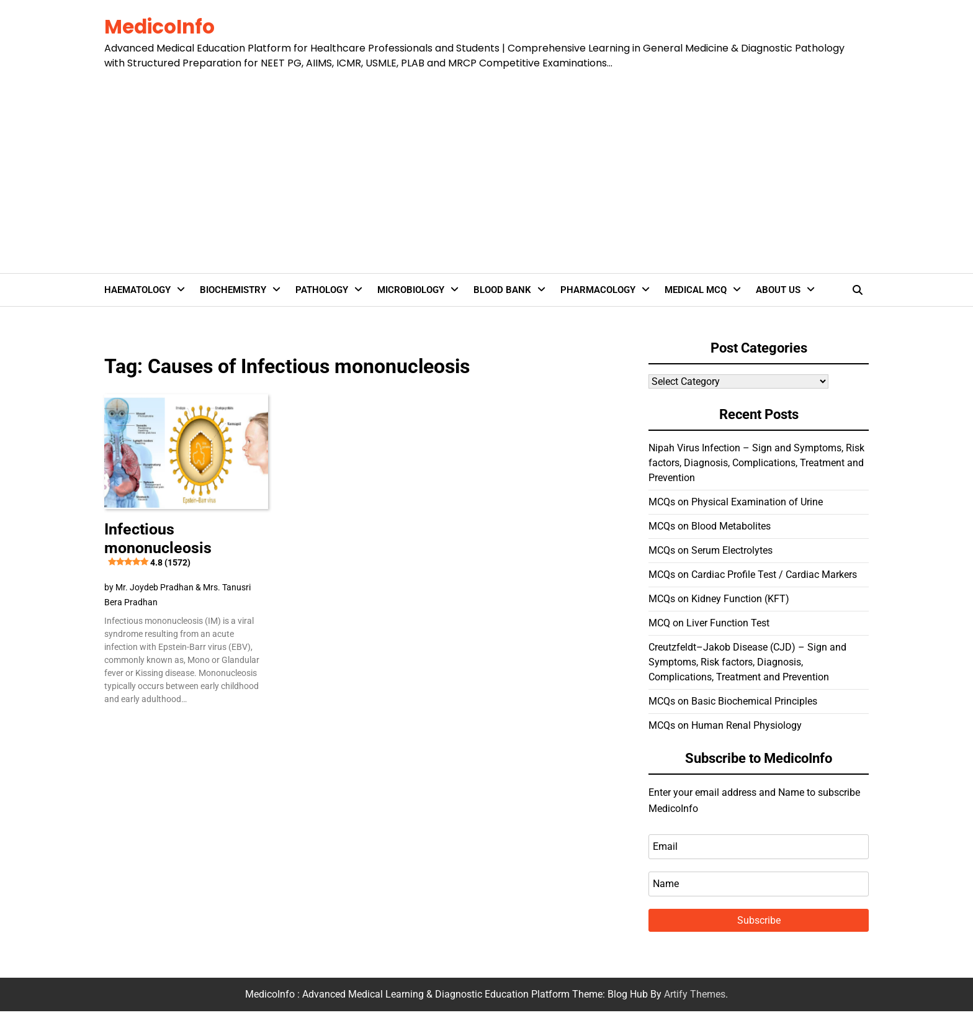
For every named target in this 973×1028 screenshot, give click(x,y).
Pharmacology (597, 289)
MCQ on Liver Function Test (708, 623)
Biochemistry (233, 289)
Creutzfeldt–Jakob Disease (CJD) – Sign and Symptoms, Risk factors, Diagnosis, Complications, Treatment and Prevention (747, 662)
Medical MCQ (696, 289)
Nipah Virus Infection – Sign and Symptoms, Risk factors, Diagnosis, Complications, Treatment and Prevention (756, 463)
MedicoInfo (159, 26)
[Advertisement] (481, 164)
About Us (778, 289)
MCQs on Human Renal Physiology (725, 725)
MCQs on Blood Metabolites (709, 526)
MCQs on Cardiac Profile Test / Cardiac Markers (752, 574)
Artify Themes (694, 994)
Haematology (137, 289)
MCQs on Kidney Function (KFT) (718, 599)
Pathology (321, 289)
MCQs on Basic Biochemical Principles (732, 701)
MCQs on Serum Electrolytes (710, 550)
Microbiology (410, 289)
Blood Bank (502, 289)
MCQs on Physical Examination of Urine (735, 502)
